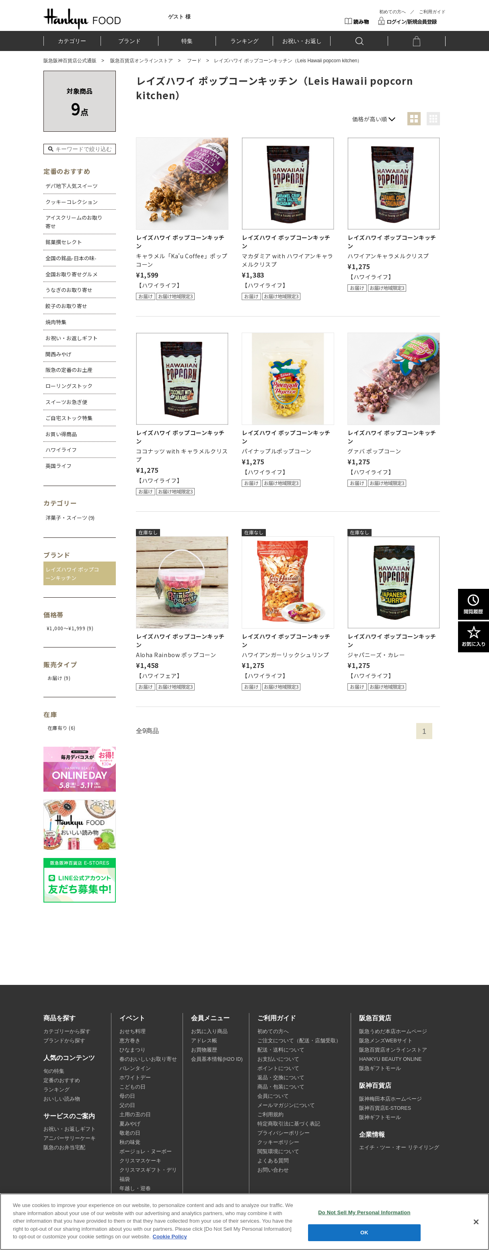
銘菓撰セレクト (63, 242)
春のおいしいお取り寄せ (148, 1059)
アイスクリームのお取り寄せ (74, 222)
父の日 (127, 1105)
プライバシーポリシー (283, 1133)
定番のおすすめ (61, 1080)
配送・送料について (280, 1050)
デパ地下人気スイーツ (71, 186)
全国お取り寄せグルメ (71, 274)
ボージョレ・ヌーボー (145, 1151)
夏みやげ (129, 1124)
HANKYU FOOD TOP (82, 19)
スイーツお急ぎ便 (66, 402)
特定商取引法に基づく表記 (288, 1124)
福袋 (124, 1179)
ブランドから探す (64, 1041)
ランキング (244, 41)
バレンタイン (135, 1068)
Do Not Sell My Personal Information (364, 1212)
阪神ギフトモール (380, 1117)
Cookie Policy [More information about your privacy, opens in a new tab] (170, 1237)
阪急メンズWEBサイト (385, 1041)
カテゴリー (72, 41)
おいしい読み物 (61, 1099)
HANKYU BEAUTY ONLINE (390, 1059)
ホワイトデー (135, 1077)
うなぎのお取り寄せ (68, 290)
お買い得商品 (61, 434)
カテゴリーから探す (66, 1031)
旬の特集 (53, 1071)
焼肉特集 (55, 322)
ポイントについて (278, 1068)
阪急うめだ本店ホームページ (393, 1031)
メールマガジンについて (286, 1105)
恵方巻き (129, 1041)
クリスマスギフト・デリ (148, 1170)
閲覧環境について (278, 1151)
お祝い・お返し (302, 41)
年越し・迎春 (135, 1188)
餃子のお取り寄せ (66, 306)
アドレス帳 (204, 1041)
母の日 (127, 1096)
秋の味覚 (129, 1142)
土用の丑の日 (135, 1114)
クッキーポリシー (278, 1142)
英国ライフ (58, 466)
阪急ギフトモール (380, 1068)
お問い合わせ (273, 1170)
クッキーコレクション (71, 202)
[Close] (476, 1222)
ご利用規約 (270, 1114)
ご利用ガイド (432, 11)
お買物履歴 (204, 1050)
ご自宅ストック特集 (68, 418)
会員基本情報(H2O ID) (216, 1059)
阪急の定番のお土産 (68, 370)
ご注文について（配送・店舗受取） (299, 1041)
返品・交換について (280, 1077)
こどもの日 (132, 1087)
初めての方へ (392, 11)
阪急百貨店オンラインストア (141, 60)
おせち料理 (132, 1031)
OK (364, 1233)
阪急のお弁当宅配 (64, 1147)
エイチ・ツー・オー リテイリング (399, 1147)
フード (194, 60)
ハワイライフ (61, 449)
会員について (273, 1096)
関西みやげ (58, 354)
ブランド (129, 41)
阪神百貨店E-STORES (385, 1108)
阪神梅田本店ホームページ (390, 1099)
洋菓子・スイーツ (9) (70, 517)
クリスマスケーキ (140, 1161)
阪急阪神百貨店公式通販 (70, 60)
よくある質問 (273, 1161)
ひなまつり (132, 1050)
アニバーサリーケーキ (69, 1138)
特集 (187, 41)
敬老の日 (129, 1133)
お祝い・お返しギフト (71, 338)
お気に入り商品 (209, 1031)
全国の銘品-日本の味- (71, 258)
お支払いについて (278, 1059)
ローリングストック (68, 386)
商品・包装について (280, 1087)
